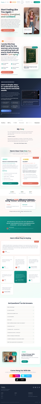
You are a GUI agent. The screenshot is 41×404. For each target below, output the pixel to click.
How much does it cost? (20, 326)
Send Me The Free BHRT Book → (7, 72)
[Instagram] (33, 387)
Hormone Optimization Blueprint (22, 2)
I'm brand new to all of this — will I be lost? (20, 332)
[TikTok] (39, 387)
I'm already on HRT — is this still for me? (20, 329)
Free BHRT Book (13, 2)
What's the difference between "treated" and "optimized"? (20, 323)
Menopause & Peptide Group (18, 2)
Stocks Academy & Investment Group (28, 2)
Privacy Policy (36, 402)
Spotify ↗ (2, 396)
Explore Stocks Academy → (6, 110)
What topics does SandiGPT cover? (20, 313)
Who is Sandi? (20, 319)
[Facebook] (35, 387)
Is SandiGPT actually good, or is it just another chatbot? (20, 339)
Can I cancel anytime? (20, 316)
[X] (37, 387)
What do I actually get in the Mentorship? (20, 335)
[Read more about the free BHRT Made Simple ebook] (31, 57)
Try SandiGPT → (30, 183)
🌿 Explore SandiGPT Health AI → (7, 30)
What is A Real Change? (20, 307)
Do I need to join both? (20, 310)
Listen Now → (25, 361)
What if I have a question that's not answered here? (20, 342)
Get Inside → (10, 183)
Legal (39, 402)
